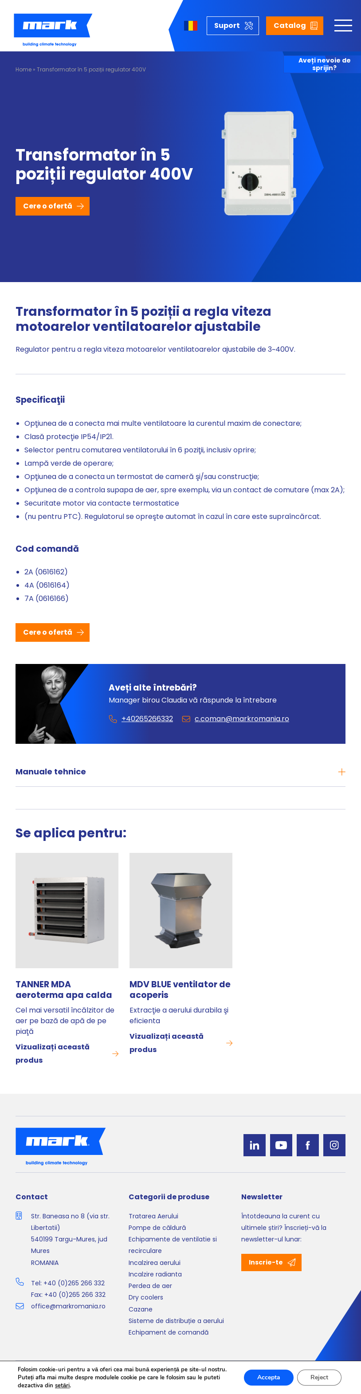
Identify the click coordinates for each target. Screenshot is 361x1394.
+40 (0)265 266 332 (74, 1283)
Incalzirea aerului (154, 1262)
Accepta (268, 1377)
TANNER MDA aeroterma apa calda (64, 990)
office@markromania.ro (68, 1306)
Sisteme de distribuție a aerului (176, 1320)
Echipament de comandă (168, 1332)
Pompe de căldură (157, 1227)
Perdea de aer (150, 1285)
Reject (319, 1377)
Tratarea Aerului (153, 1216)
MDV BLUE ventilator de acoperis (180, 990)
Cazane (141, 1309)
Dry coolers (146, 1297)
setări (62, 1386)
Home (23, 69)
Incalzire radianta (155, 1274)
